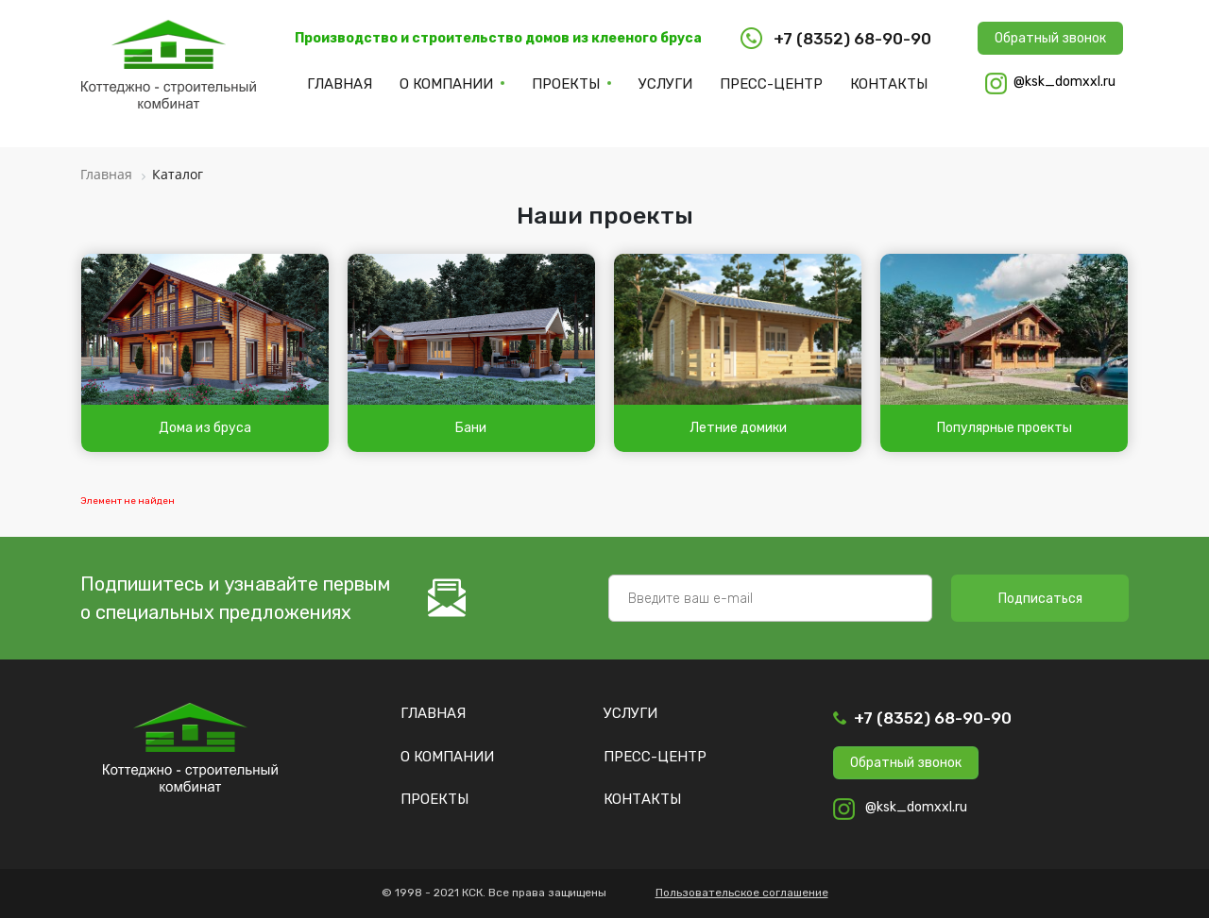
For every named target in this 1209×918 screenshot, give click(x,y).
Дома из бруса (205, 428)
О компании (446, 83)
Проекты (566, 83)
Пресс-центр (771, 83)
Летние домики (738, 428)
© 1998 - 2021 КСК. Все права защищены (494, 892)
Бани (470, 428)
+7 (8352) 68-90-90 (933, 718)
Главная (339, 83)
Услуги (665, 83)
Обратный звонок (1050, 38)
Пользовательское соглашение (742, 892)
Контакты (889, 83)
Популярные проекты (1004, 428)
